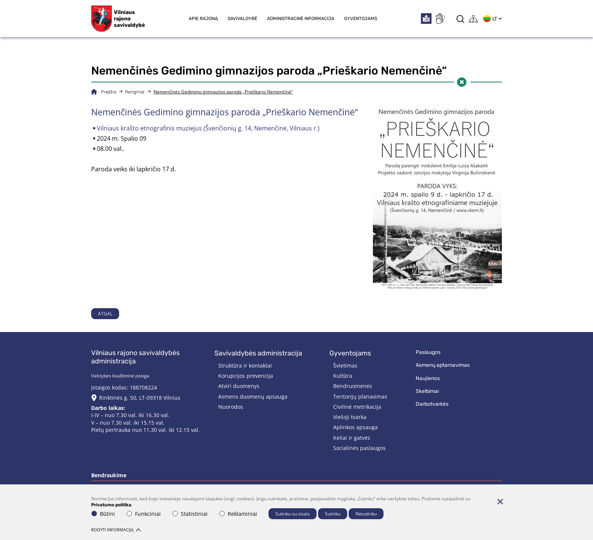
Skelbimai (427, 391)
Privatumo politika (111, 504)
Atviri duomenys (238, 385)
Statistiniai (190, 513)
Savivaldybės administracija (258, 353)
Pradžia (108, 92)
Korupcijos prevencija (245, 375)
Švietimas (345, 365)
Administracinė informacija (300, 18)
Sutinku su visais (292, 514)
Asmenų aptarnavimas (443, 365)
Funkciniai (144, 513)
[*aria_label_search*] (460, 19)
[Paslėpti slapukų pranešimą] (500, 501)
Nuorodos (230, 406)
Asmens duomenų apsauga (252, 396)
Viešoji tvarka (349, 417)
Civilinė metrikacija (357, 406)
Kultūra (342, 375)
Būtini (103, 513)
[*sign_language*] (440, 18)
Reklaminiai (238, 513)
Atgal (105, 313)
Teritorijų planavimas (360, 396)
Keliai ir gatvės (351, 437)
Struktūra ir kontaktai (245, 365)
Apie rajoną (203, 18)
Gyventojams (360, 18)
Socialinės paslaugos (359, 448)
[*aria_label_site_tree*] (473, 19)
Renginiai (134, 92)
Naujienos (428, 378)
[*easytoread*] (426, 18)
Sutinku (332, 514)
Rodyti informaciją (116, 529)
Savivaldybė (242, 18)
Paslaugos (428, 352)
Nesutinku (366, 514)
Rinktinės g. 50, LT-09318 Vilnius (139, 397)
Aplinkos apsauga (355, 427)
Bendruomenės (352, 385)
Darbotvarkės (432, 404)
